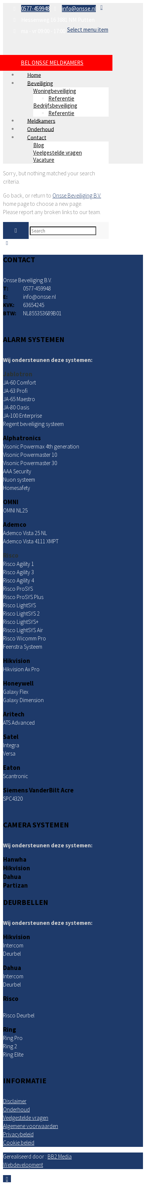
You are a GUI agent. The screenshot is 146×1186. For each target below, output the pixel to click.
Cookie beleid (18, 1142)
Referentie (61, 98)
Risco (10, 555)
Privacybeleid (18, 1134)
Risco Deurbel (18, 1015)
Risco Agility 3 (18, 572)
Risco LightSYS (19, 605)
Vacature (43, 159)
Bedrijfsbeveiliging (55, 105)
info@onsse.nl (79, 8)
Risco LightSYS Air (23, 630)
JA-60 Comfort (19, 382)
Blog (38, 145)
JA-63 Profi (15, 390)
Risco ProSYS (18, 588)
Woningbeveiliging (54, 90)
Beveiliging (40, 83)
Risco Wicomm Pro (24, 638)
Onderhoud (16, 1109)
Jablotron (17, 374)
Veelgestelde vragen (57, 152)
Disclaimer (14, 1101)
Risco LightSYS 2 (21, 613)
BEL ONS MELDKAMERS (52, 62)
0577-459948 (35, 8)
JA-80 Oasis (16, 407)
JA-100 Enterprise (22, 415)
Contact (36, 137)
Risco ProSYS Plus (23, 597)
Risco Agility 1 (18, 563)
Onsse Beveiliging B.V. (76, 195)
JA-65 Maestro (19, 399)
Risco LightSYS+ (20, 621)
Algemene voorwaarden (30, 1126)
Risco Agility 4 (18, 580)
